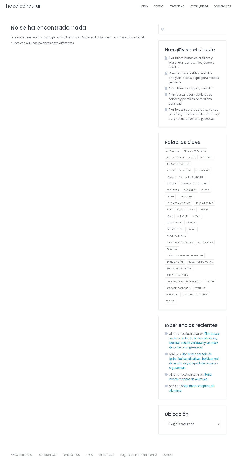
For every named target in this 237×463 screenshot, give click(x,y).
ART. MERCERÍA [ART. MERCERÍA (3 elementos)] (175, 157)
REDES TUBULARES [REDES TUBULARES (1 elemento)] (177, 274)
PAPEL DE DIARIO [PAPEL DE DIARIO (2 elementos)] (176, 235)
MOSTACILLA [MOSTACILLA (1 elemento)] (173, 222)
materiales (176, 6)
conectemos (222, 6)
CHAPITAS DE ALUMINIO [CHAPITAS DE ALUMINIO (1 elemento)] (195, 183)
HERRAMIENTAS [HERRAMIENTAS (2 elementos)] (204, 203)
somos (158, 6)
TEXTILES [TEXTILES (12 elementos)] (200, 288)
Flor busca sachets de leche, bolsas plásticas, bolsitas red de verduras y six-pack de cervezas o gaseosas (194, 114)
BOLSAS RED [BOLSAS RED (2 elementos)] (203, 170)
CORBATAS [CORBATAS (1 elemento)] (172, 190)
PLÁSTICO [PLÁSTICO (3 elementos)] (172, 248)
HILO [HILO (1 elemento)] (169, 209)
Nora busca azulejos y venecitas (191, 88)
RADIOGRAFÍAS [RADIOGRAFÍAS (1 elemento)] (175, 261)
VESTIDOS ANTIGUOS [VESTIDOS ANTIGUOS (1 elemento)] (196, 294)
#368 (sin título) (22, 455)
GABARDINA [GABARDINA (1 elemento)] (186, 196)
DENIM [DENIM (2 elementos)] (170, 196)
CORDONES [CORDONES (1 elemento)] (190, 190)
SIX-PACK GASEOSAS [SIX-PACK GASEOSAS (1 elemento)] (178, 288)
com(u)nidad (199, 6)
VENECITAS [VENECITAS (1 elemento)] (172, 294)
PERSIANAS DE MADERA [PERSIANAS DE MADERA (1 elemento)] (179, 242)
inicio (144, 6)
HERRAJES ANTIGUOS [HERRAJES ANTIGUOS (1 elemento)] (178, 203)
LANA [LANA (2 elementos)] (192, 209)
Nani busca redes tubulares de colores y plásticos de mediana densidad (190, 99)
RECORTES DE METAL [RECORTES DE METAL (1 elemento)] (201, 261)
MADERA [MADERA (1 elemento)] (182, 216)
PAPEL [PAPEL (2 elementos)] (192, 229)
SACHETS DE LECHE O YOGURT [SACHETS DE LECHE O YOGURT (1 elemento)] (184, 281)
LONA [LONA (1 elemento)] (169, 216)
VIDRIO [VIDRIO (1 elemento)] (170, 301)
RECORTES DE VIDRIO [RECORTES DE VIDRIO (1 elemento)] (178, 268)
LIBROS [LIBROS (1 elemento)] (204, 209)
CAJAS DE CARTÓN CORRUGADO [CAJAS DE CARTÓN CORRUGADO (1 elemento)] (184, 176)
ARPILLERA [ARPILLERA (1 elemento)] (172, 150)
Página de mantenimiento (138, 455)
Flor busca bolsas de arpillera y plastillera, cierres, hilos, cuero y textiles (191, 62)
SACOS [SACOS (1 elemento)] (210, 281)
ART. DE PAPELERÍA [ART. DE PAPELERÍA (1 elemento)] (195, 150)
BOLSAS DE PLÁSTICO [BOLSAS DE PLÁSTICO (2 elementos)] (178, 170)
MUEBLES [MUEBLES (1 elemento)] (191, 222)
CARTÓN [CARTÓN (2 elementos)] (171, 183)
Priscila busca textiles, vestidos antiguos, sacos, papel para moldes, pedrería (194, 77)
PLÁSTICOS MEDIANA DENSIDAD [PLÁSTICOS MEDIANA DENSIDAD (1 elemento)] (184, 255)
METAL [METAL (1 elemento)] (196, 216)
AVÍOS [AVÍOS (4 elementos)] (192, 157)
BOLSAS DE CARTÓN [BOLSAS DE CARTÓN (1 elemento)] (177, 163)
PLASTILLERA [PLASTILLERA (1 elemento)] (205, 242)
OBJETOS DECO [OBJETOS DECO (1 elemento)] (175, 229)
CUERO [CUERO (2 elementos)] (205, 190)
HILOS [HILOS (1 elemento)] (180, 209)
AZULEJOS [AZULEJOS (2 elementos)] (206, 157)
